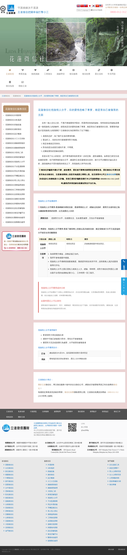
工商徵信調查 (52, 518)
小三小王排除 (52, 481)
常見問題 (112, 72)
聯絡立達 (23, 84)
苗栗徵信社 (9, 484)
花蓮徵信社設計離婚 (13, 134)
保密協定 (105, 411)
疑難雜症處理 (52, 541)
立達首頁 (9, 411)
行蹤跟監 (33, 411)
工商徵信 (48, 72)
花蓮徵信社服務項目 (15, 109)
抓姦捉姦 (50, 471)
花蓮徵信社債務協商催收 (15, 185)
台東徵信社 (9, 518)
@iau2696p (85, 430)
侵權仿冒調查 (52, 524)
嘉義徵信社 (9, 501)
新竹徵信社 (9, 481)
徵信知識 (10, 84)
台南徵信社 (9, 504)
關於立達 (42, 385)
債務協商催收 (52, 514)
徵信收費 (86, 72)
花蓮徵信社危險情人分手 (15, 162)
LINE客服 (124, 286)
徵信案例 (81, 411)
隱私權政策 (121, 549)
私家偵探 (21, 411)
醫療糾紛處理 (52, 537)
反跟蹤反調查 (52, 521)
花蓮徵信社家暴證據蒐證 (15, 157)
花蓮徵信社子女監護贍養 (15, 166)
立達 (6, 96)
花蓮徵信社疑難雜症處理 (15, 222)
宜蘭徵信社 (9, 514)
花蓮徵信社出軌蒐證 (13, 120)
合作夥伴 (69, 411)
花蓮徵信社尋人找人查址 (15, 180)
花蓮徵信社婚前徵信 (13, 129)
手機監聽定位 (52, 508)
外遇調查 (50, 465)
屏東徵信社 (9, 511)
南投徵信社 (9, 498)
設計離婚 (50, 478)
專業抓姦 (23, 72)
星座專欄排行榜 (114, 481)
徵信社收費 (111, 174)
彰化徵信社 (9, 494)
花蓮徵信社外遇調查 (13, 115)
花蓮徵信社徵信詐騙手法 (15, 213)
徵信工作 (117, 411)
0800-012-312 (118, 11)
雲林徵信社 (9, 491)
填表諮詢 (9, 417)
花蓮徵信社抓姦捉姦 (13, 125)
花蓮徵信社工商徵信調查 (15, 190)
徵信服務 (73, 72)
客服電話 (124, 264)
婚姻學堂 (61, 72)
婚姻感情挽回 (52, 484)
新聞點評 (93, 411)
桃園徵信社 (9, 475)
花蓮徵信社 (9, 521)
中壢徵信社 (9, 478)
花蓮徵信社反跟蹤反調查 (15, 194)
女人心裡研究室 (114, 475)
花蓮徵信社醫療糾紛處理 (15, 217)
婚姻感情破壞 (52, 488)
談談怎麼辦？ (113, 468)
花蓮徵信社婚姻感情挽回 (15, 143)
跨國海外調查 (52, 527)
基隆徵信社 (9, 465)
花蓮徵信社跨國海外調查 (15, 204)
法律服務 (45, 411)
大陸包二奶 (51, 491)
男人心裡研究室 (114, 471)
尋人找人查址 (52, 511)
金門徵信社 (9, 531)
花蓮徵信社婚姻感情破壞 (15, 148)
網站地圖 (111, 549)
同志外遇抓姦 (52, 504)
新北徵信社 (9, 471)
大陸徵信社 (9, 524)
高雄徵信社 (9, 508)
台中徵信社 (9, 488)
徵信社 (17, 549)
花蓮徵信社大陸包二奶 (14, 152)
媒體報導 (57, 411)
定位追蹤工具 (113, 465)
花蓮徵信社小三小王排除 (15, 139)
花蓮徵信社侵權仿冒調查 (15, 199)
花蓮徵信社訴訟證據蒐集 (15, 208)
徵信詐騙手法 (52, 534)
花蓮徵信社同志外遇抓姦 (15, 171)
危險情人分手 (52, 498)
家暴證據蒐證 (52, 494)
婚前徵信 (50, 475)
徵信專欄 (112, 484)
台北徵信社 (9, 468)
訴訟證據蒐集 (52, 531)
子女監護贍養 (52, 501)
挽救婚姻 (35, 72)
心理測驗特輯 (113, 478)
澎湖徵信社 (9, 527)
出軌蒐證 (50, 468)
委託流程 (99, 72)
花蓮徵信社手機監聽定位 (15, 176)
